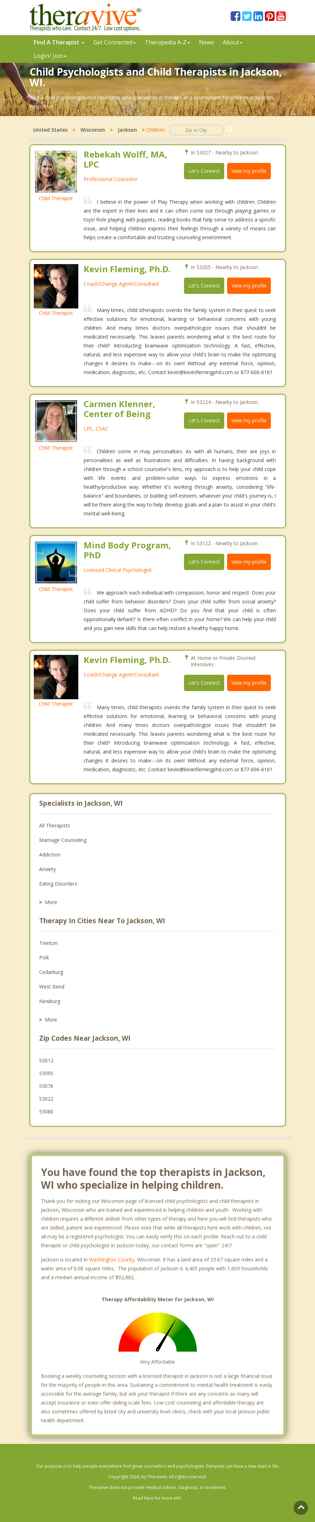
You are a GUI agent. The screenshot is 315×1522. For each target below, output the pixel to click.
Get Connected (114, 42)
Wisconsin (92, 129)
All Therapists (54, 825)
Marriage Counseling (62, 840)
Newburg (49, 1001)
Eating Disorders (58, 883)
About (233, 42)
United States (50, 129)
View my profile (249, 171)
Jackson (127, 129)
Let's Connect (204, 171)
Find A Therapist (59, 42)
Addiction (50, 854)
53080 (46, 1111)
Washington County (111, 1259)
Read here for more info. (158, 1498)
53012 (46, 1060)
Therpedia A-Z (167, 42)
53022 (46, 1098)
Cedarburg (51, 972)
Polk (44, 957)
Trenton (48, 943)
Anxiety (47, 869)
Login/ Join (50, 56)
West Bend (51, 986)
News (206, 42)
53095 (46, 1073)
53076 (46, 1086)
